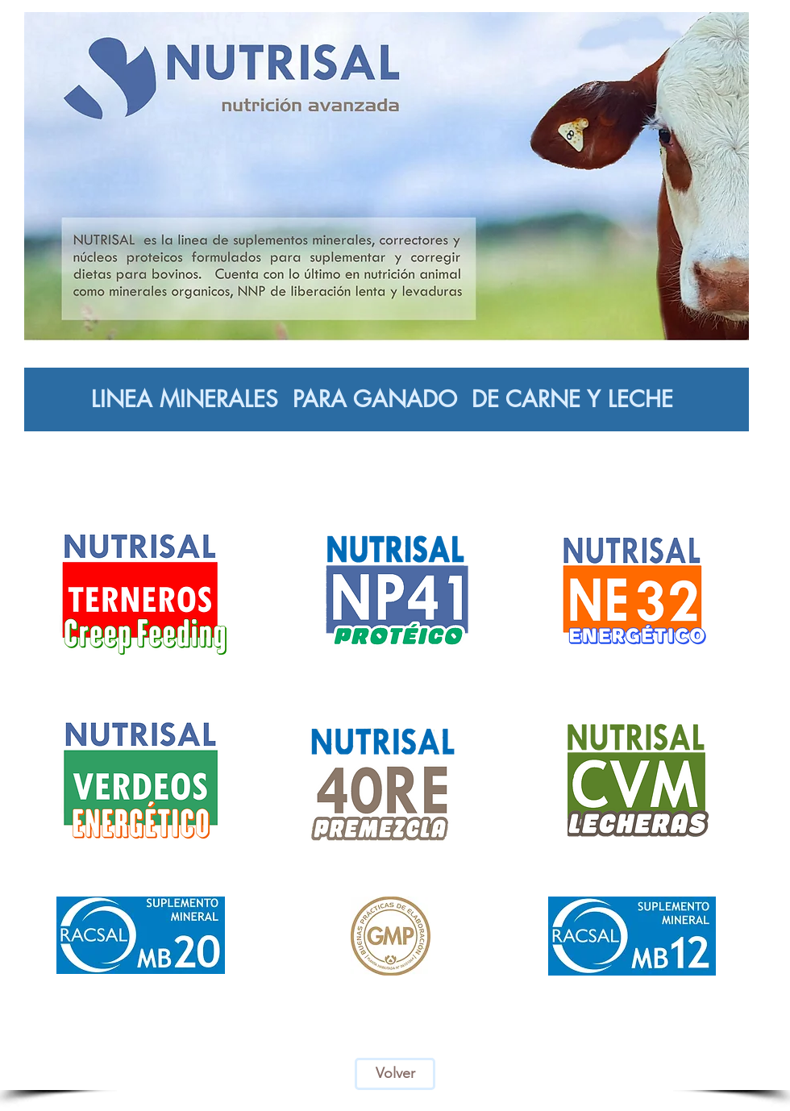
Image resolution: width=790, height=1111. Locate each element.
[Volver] (395, 1074)
